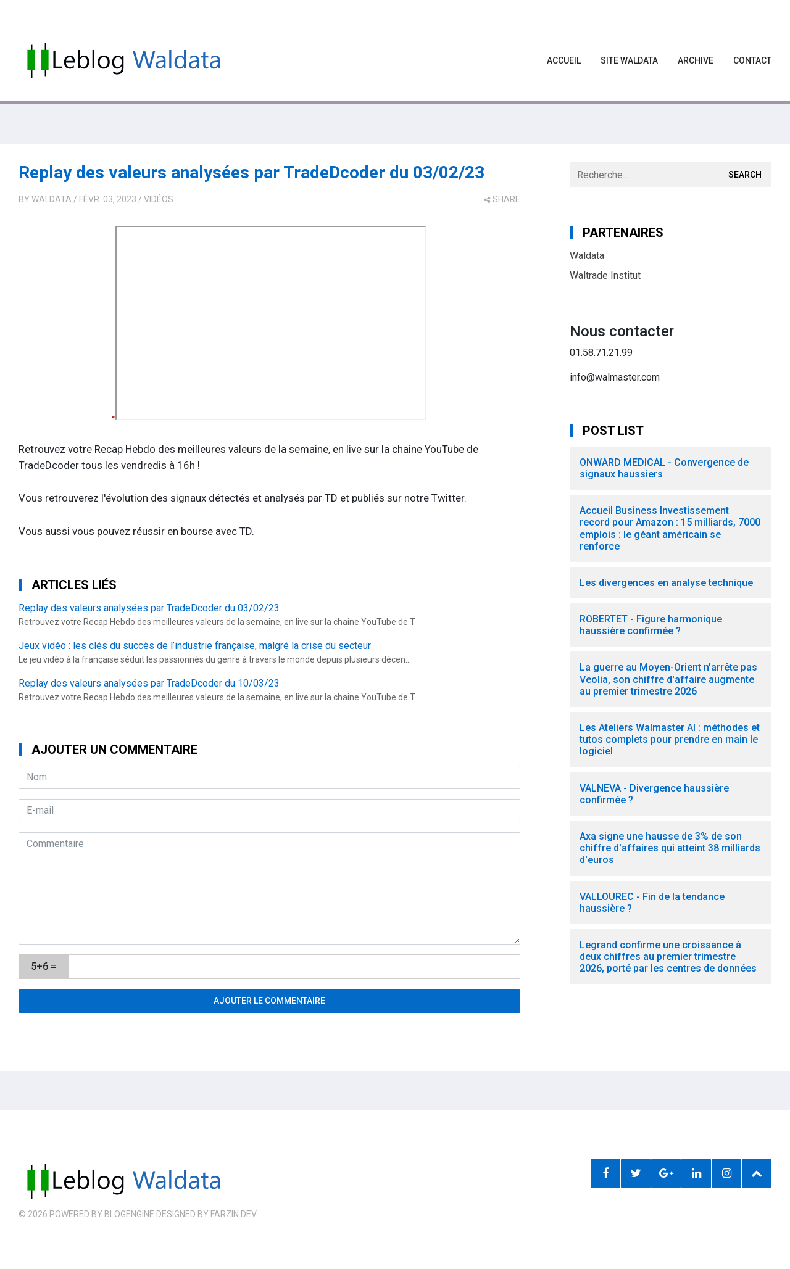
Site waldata (629, 60)
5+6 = (43, 966)
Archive (695, 60)
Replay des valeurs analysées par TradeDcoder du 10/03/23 (149, 683)
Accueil (564, 60)
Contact (752, 60)
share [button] (502, 199)
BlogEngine (129, 1214)
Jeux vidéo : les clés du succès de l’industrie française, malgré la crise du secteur (195, 645)
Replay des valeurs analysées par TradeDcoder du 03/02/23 (251, 172)
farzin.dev (233, 1214)
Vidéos (158, 199)
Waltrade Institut (605, 275)
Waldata (51, 199)
